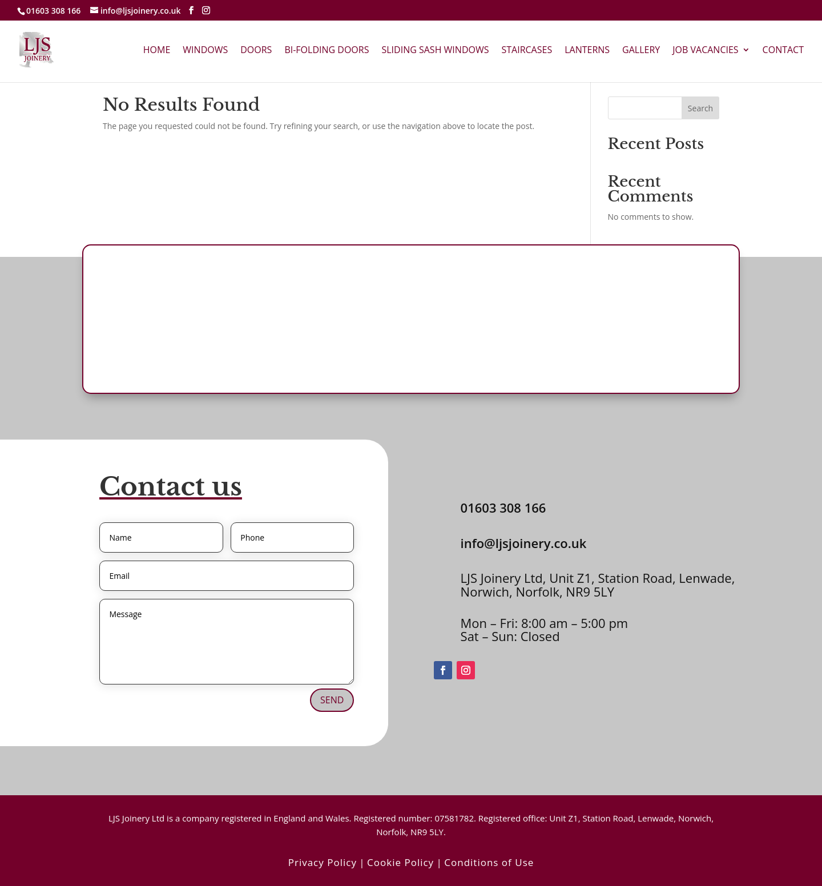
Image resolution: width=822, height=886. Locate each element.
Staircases (526, 51)
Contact (783, 51)
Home (157, 51)
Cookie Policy (400, 862)
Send (332, 700)
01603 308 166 (53, 10)
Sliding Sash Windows (435, 51)
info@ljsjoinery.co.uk (524, 542)
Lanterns (587, 51)
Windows (205, 51)
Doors (256, 51)
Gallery (641, 51)
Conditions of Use (489, 862)
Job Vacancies (705, 51)
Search (700, 108)
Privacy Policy (322, 862)
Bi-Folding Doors (326, 51)
